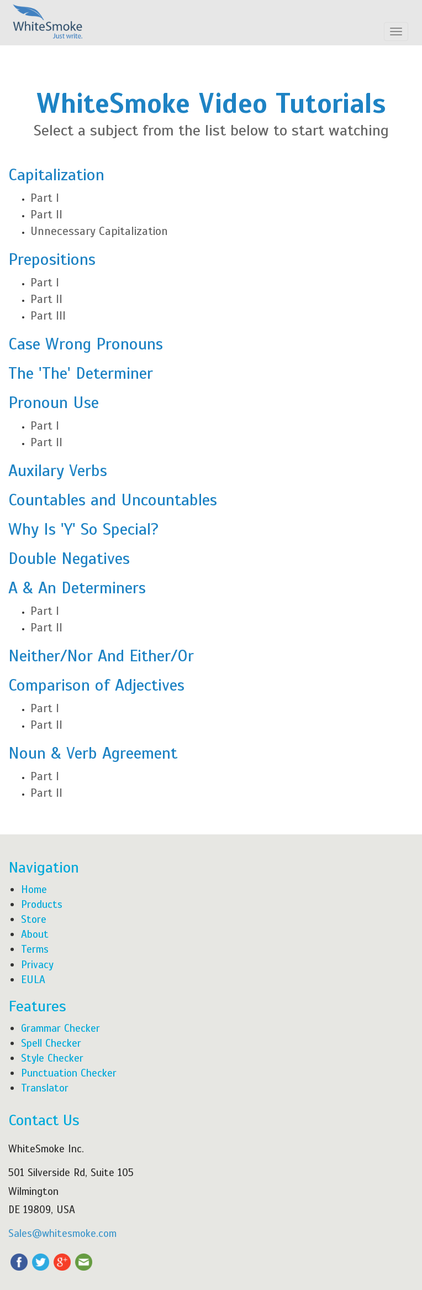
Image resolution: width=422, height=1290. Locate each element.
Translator (44, 1088)
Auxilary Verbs (57, 470)
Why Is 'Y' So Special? (83, 529)
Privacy (37, 964)
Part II (46, 214)
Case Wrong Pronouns (85, 343)
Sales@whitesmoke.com (62, 1233)
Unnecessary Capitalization (99, 231)
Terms (35, 949)
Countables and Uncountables (112, 499)
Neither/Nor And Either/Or (101, 655)
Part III (48, 316)
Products (41, 904)
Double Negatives (69, 558)
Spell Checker (51, 1043)
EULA (33, 979)
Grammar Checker (60, 1028)
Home (34, 889)
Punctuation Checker (69, 1073)
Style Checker (52, 1058)
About (35, 934)
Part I (44, 198)
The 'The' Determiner (80, 373)
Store (33, 919)
